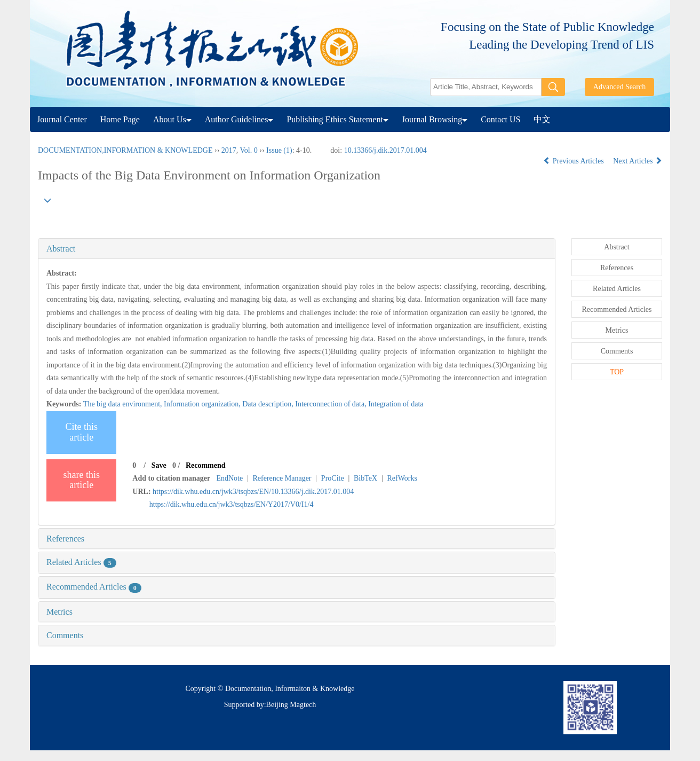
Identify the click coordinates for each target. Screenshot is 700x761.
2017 (228, 150)
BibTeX (365, 478)
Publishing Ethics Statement (337, 119)
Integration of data (395, 404)
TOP (617, 372)
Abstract (60, 248)
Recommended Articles (93, 586)
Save (159, 465)
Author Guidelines (239, 119)
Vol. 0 (249, 150)
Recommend (206, 465)
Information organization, (203, 404)
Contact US (500, 119)
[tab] (296, 249)
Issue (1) (279, 150)
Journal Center (62, 119)
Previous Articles (574, 161)
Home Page (120, 119)
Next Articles (637, 161)
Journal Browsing (434, 119)
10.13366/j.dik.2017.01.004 (385, 150)
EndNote (229, 478)
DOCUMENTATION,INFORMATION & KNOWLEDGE (125, 150)
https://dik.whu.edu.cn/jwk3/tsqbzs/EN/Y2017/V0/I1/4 (231, 504)
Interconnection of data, (331, 404)
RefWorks (402, 478)
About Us (172, 119)
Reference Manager (282, 478)
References (65, 538)
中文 (542, 119)
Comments (64, 635)
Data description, (268, 404)
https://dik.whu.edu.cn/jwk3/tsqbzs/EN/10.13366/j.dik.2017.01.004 (253, 492)
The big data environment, (123, 404)
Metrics (59, 611)
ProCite (332, 478)
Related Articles (81, 562)
